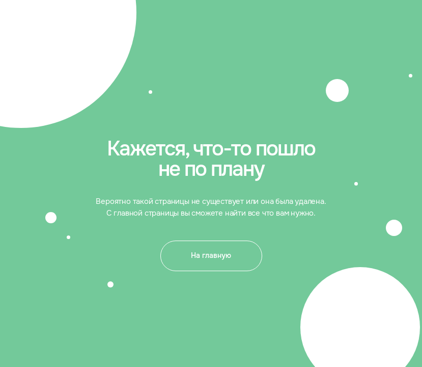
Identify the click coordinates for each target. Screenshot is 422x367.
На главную (211, 255)
